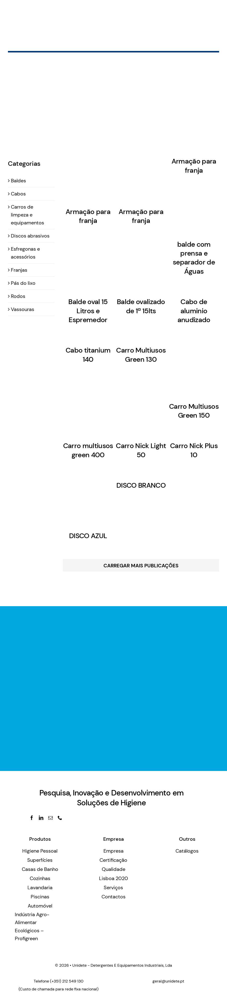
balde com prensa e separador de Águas (194, 258)
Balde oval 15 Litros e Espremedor (87, 310)
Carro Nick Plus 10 (194, 450)
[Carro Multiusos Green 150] (194, 367)
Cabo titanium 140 (88, 355)
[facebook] (31, 817)
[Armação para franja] (88, 175)
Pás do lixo (23, 283)
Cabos (18, 194)
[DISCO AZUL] (88, 500)
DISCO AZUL (88, 535)
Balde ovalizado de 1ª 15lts (141, 306)
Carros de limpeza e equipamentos (27, 215)
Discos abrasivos (30, 236)
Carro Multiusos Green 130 (141, 355)
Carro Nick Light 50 (141, 450)
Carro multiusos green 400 (88, 450)
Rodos (18, 296)
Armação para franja (88, 216)
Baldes (18, 180)
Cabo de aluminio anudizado (193, 310)
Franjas (19, 270)
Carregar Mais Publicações (140, 565)
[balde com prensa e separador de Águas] (194, 212)
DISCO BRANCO (141, 485)
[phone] (60, 817)
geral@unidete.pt (168, 981)
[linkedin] (41, 817)
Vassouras (22, 309)
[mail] (50, 817)
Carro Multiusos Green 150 (194, 411)
